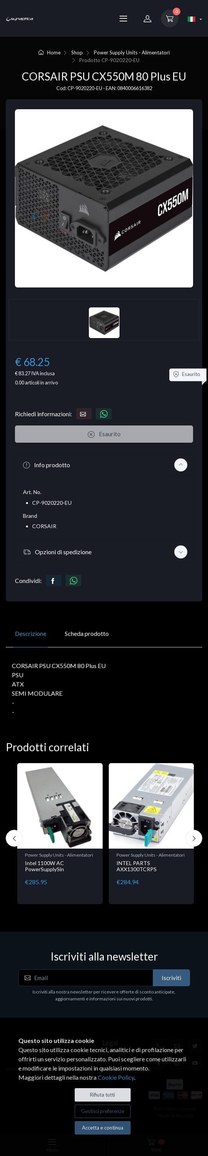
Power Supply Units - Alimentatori (132, 52)
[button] (104, 465)
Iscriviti (171, 977)
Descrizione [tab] (30, 633)
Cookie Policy (116, 1077)
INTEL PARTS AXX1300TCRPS (136, 866)
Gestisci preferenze (102, 1111)
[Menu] (123, 18)
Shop (77, 52)
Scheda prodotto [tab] (87, 633)
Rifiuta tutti (102, 1095)
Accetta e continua (102, 1128)
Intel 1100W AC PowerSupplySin (44, 866)
